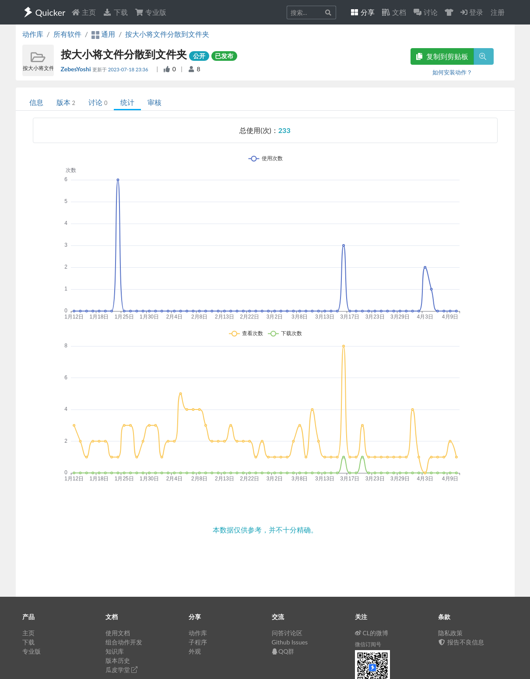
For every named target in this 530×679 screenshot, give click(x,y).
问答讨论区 (287, 633)
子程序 (198, 642)
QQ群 (283, 651)
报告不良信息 (461, 642)
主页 (83, 12)
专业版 (150, 12)
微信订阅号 (368, 644)
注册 (498, 12)
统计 (127, 102)
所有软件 (67, 34)
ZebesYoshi (76, 69)
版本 (65, 102)
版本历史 (117, 660)
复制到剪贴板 (442, 56)
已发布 (224, 56)
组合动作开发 (123, 642)
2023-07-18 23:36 (129, 69)
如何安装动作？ (452, 72)
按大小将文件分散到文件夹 (167, 34)
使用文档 (117, 633)
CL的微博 (372, 633)
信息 (36, 102)
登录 (471, 12)
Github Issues (290, 642)
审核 (154, 102)
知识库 (114, 651)
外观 (195, 651)
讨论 (97, 102)
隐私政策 (450, 633)
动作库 (32, 34)
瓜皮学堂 (121, 669)
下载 (115, 12)
